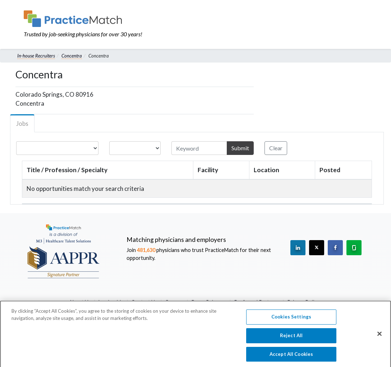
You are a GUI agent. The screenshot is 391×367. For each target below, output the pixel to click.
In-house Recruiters (36, 56)
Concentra (71, 56)
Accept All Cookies (291, 356)
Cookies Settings (291, 319)
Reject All (291, 337)
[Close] (379, 336)
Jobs (22, 123)
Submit (240, 147)
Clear (275, 147)
